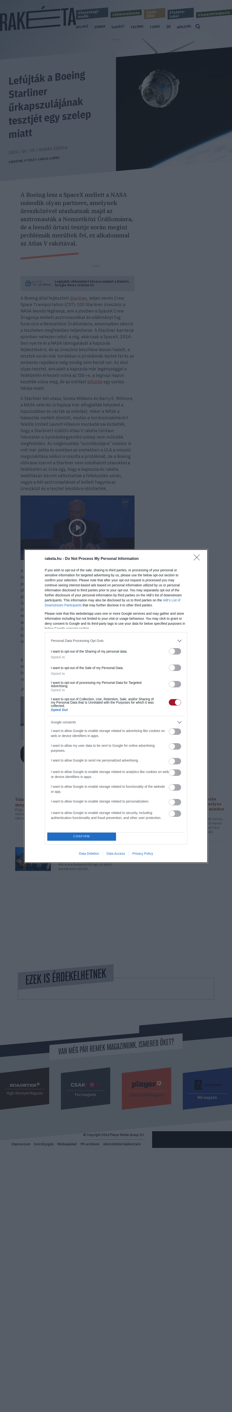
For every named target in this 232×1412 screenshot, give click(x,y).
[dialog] (116, 706)
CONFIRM (82, 836)
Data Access (115, 853)
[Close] (198, 558)
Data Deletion (89, 853)
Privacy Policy (142, 853)
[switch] (175, 651)
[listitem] (116, 640)
